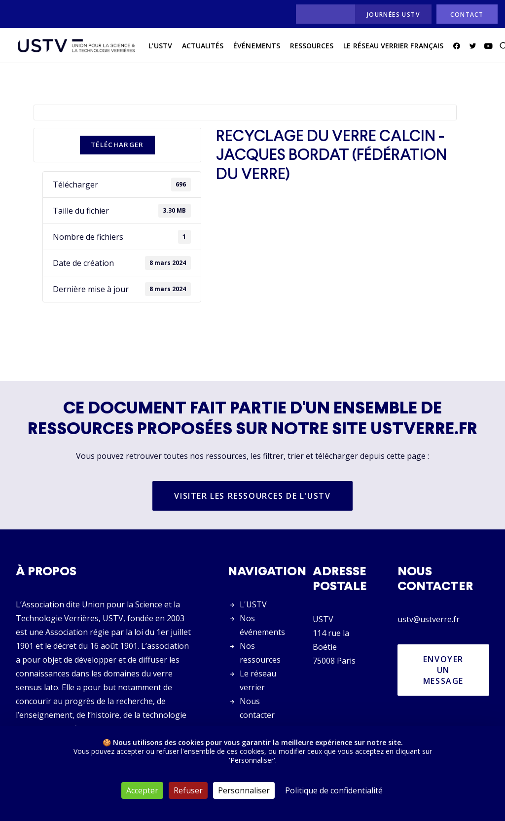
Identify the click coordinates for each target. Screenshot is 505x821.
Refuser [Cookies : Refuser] (188, 790)
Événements (249, 48)
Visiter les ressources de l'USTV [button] (252, 496)
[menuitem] (323, 14)
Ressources (304, 48)
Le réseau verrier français (385, 48)
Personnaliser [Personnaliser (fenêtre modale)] (244, 790)
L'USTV (253, 604)
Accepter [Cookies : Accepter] (142, 790)
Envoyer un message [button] (445, 670)
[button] (450, 49)
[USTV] (72, 48)
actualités (195, 48)
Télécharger (117, 145)
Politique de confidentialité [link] (334, 790)
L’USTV (152, 48)
